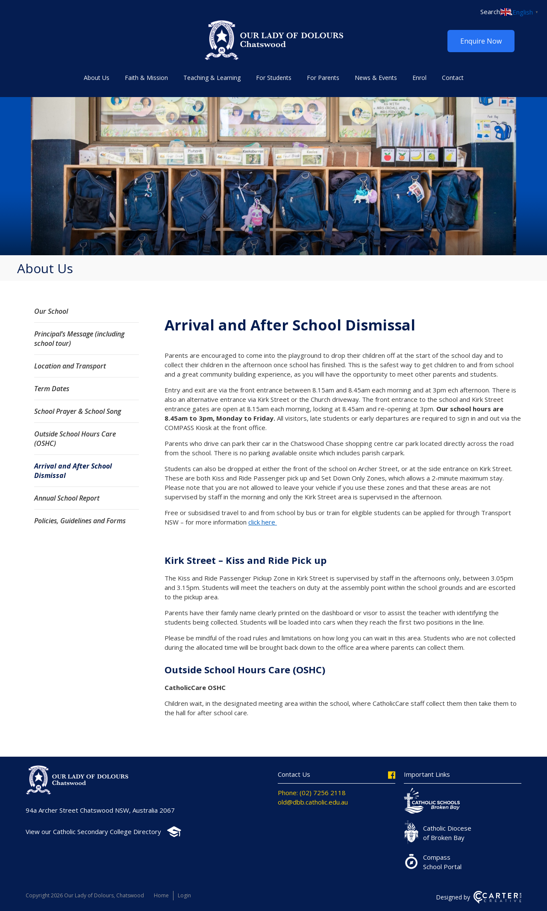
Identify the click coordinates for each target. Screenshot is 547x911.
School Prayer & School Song (77, 411)
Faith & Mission (146, 78)
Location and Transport (70, 366)
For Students (273, 78)
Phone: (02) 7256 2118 (312, 792)
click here (262, 522)
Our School (51, 311)
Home (161, 895)
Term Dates (51, 388)
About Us (96, 78)
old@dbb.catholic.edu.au (313, 802)
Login (184, 895)
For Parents (323, 78)
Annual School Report (67, 498)
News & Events (376, 78)
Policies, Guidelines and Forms (80, 520)
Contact (453, 78)
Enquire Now (481, 41)
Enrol (419, 78)
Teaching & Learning (212, 78)
